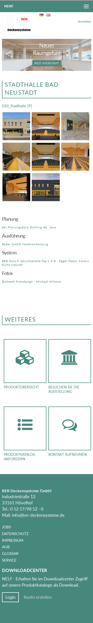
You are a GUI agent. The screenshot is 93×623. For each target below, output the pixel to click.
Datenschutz (15, 533)
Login (10, 597)
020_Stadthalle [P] (17, 106)
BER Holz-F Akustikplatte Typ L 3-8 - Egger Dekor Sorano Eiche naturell (46, 262)
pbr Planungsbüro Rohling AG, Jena (29, 227)
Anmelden (84, 21)
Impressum (12, 540)
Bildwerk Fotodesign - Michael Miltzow (32, 281)
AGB (6, 546)
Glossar (10, 553)
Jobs (6, 527)
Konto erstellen (38, 597)
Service (9, 560)
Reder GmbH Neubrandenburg (25, 244)
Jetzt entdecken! (46, 63)
